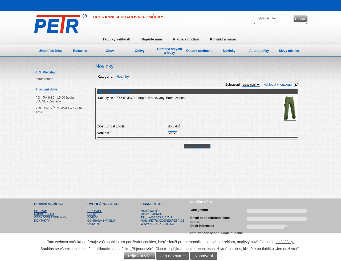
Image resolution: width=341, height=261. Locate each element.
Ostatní (93, 223)
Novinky (229, 51)
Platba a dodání (186, 39)
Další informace (202, 226)
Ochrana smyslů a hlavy (169, 51)
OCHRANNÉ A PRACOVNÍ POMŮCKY (128, 17)
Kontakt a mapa (223, 39)
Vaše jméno (199, 210)
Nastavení (203, 256)
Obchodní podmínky (50, 217)
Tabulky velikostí (116, 39)
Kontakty (42, 220)
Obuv (110, 51)
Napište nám (151, 39)
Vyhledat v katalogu (277, 84)
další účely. (284, 242)
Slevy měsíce (289, 51)
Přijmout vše (139, 256)
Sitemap (40, 211)
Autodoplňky (259, 51)
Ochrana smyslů (101, 220)
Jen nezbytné (172, 256)
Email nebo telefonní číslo (211, 219)
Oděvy (140, 51)
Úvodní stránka (50, 51)
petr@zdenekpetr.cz (166, 220)
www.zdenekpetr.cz (157, 223)
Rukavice (80, 51)
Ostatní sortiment (199, 51)
